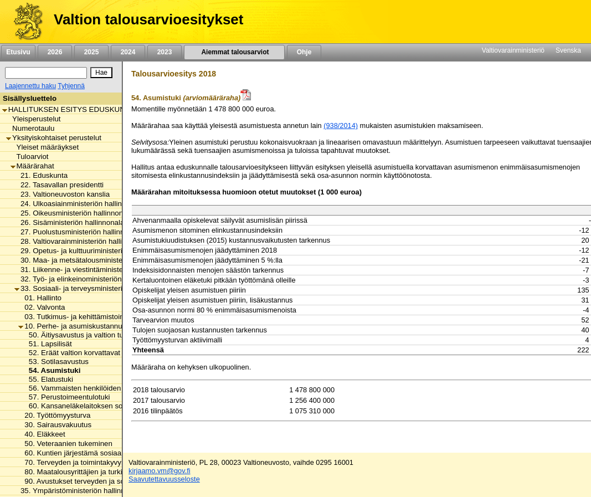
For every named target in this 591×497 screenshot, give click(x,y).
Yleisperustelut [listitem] (33, 119)
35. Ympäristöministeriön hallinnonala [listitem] (78, 490)
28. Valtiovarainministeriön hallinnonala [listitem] (81, 241)
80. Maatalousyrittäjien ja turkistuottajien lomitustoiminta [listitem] (112, 472)
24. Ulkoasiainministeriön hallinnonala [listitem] (79, 203)
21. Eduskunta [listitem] (41, 175)
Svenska (568, 50)
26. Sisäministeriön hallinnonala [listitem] (69, 222)
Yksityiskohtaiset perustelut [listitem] (53, 138)
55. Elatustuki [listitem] (48, 379)
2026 (55, 52)
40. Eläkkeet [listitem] (41, 434)
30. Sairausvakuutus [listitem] (54, 425)
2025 (91, 52)
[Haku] (46, 73)
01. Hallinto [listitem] (39, 298)
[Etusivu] (24, 21)
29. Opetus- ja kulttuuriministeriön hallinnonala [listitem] (93, 251)
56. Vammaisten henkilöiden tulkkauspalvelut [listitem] (99, 388)
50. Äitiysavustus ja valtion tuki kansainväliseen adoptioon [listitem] (120, 335)
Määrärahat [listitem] (32, 166)
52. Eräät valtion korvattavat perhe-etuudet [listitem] (95, 353)
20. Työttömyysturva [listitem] (54, 415)
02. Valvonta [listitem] (41, 307)
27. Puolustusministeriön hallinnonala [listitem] (78, 232)
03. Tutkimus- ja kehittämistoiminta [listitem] (77, 316)
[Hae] (101, 72)
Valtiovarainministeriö (513, 50)
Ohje (304, 52)
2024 (128, 52)
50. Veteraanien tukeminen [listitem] (65, 443)
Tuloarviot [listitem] (30, 156)
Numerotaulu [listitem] (30, 128)
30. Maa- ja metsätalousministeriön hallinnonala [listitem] (95, 260)
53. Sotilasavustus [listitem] (56, 361)
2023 (164, 52)
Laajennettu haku (30, 86)
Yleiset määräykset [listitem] (45, 147)
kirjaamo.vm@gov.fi (160, 471)
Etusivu (18, 52)
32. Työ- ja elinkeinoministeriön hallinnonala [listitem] (88, 279)
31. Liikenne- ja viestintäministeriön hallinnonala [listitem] (95, 269)
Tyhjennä (71, 86)
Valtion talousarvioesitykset (148, 19)
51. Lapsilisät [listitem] (47, 344)
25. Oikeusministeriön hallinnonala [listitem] (73, 213)
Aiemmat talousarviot (234, 52)
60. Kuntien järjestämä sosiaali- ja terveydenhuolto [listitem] (103, 453)
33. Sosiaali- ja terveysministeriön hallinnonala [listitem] (93, 288)
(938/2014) (340, 125)
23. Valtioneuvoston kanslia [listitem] (62, 194)
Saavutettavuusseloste (164, 479)
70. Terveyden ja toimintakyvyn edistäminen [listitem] (92, 462)
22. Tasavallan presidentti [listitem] (59, 185)
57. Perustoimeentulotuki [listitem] (66, 397)
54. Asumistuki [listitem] (52, 370)
